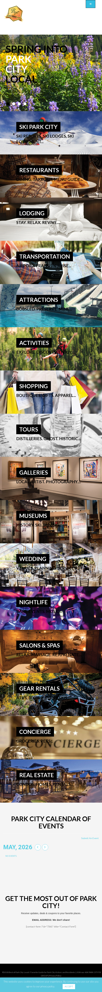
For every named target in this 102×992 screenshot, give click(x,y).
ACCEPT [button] (69, 986)
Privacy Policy (55, 975)
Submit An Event (90, 838)
